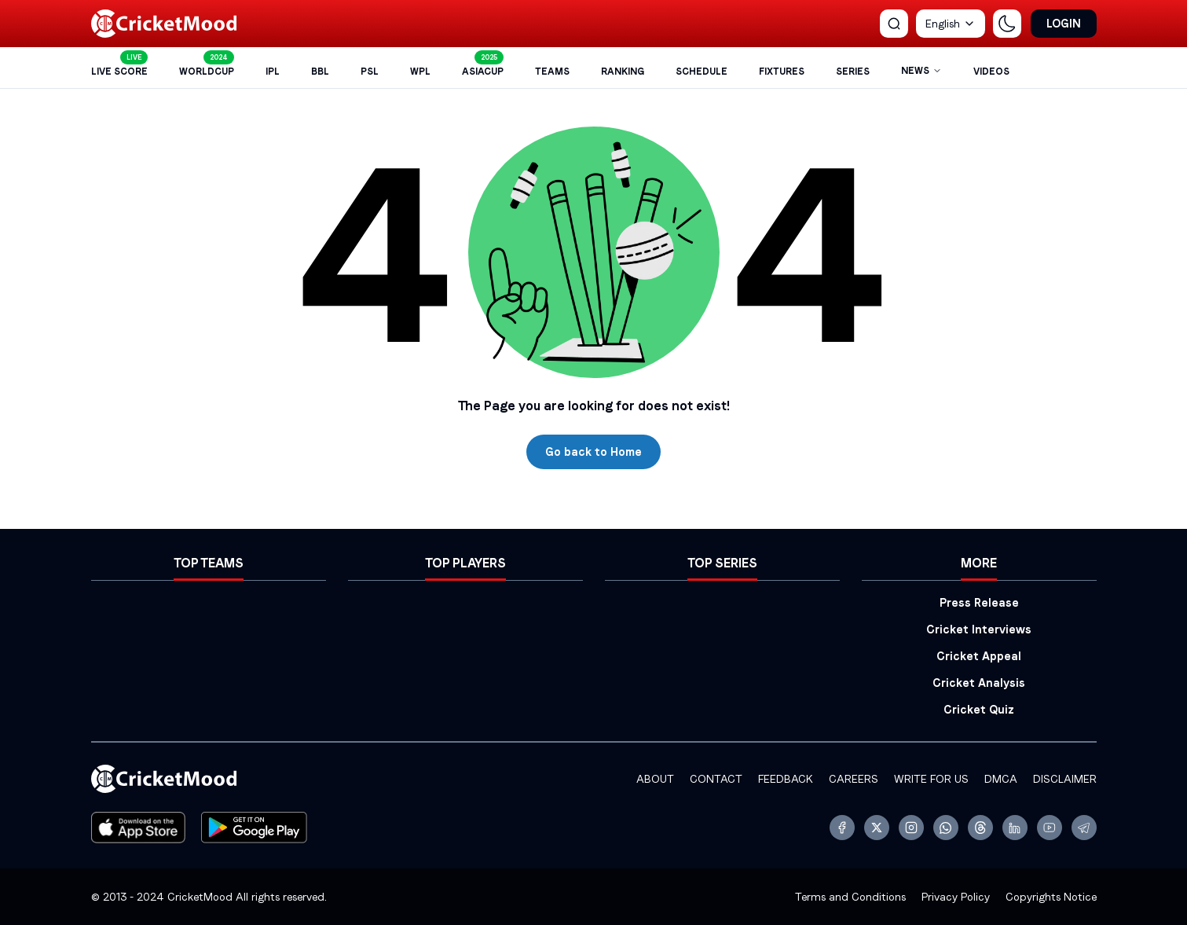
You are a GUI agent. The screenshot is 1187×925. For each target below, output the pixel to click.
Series (853, 71)
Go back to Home (593, 452)
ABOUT (655, 779)
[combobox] (950, 23)
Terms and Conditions (850, 896)
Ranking (622, 71)
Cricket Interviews (978, 629)
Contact (716, 779)
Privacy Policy (955, 896)
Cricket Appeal (978, 656)
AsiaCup (483, 71)
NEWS (921, 70)
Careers (853, 779)
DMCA (1000, 779)
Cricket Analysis (978, 683)
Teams (552, 71)
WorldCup (206, 71)
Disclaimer (1065, 779)
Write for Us (931, 779)
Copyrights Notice (1051, 896)
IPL (273, 71)
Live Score (119, 71)
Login (1063, 23)
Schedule (701, 71)
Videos (991, 71)
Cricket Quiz (978, 709)
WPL (420, 71)
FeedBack (785, 779)
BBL (320, 71)
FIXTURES (781, 71)
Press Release (979, 602)
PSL (370, 71)
